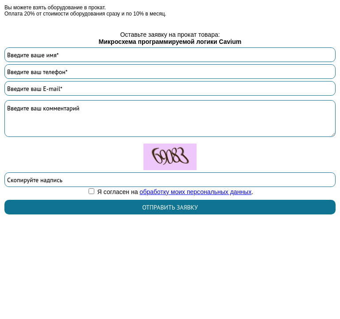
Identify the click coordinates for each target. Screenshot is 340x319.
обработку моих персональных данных (195, 191)
